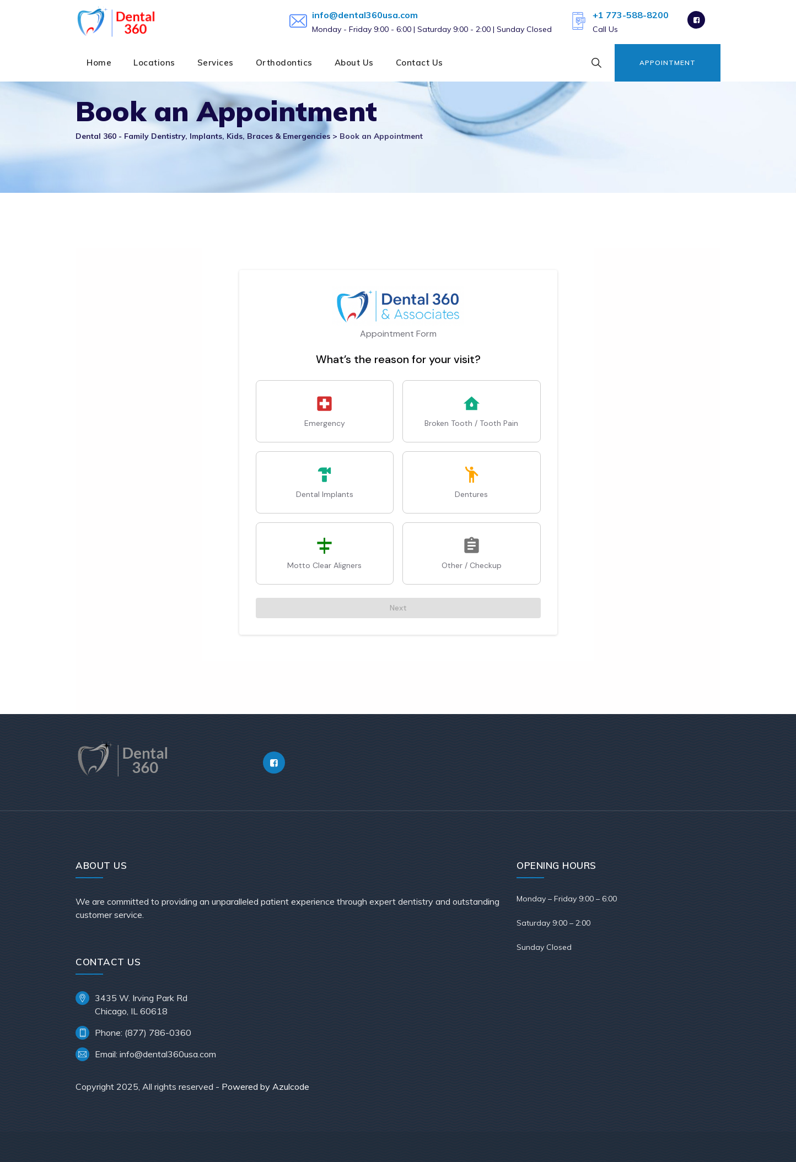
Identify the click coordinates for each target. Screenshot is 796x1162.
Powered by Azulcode (265, 1086)
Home (99, 62)
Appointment (667, 62)
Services (215, 62)
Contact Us (419, 62)
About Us (354, 62)
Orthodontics (284, 62)
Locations (154, 62)
